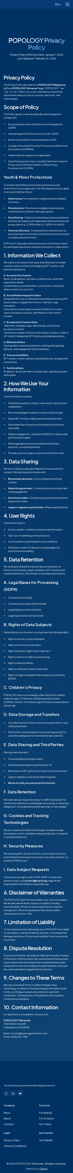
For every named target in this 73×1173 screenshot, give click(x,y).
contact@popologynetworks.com (28, 1033)
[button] (67, 4)
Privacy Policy (12, 1140)
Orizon (43, 1168)
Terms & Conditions (15, 1146)
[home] (15, 4)
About (7, 1118)
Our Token (45, 1124)
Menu (7, 1112)
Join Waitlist (46, 1140)
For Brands (45, 1112)
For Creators (46, 1118)
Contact (9, 1124)
